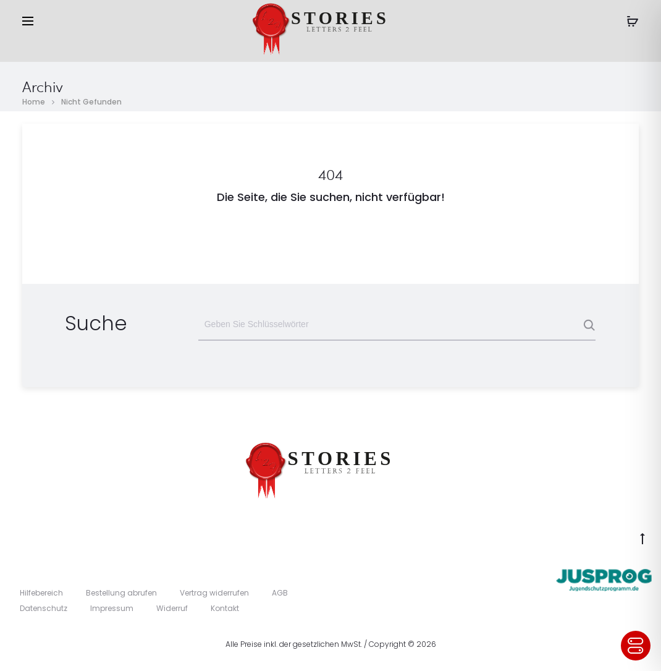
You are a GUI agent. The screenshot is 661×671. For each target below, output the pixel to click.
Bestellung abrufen (121, 593)
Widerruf (172, 608)
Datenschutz (43, 608)
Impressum (111, 608)
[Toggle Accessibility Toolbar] (636, 646)
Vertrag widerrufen (214, 593)
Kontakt (225, 608)
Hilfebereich (41, 593)
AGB (280, 593)
